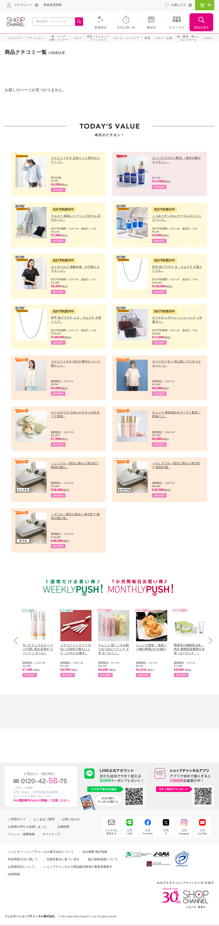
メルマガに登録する (111, 832)
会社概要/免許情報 (94, 851)
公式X (166, 832)
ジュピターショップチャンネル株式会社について (41, 851)
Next (209, 640)
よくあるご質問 (43, 819)
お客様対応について (21, 866)
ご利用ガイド (17, 819)
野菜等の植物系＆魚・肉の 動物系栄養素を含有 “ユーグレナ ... (189, 649)
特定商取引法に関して (23, 859)
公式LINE (129, 832)
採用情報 (14, 874)
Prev (17, 640)
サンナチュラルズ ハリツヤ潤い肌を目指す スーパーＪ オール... (37, 649)
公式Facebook (148, 832)
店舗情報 (63, 826)
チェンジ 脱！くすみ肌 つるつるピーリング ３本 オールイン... (113, 649)
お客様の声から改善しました (27, 826)
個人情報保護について (103, 859)
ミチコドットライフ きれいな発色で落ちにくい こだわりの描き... (75, 649)
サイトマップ (51, 834)
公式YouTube (202, 832)
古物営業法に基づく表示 (62, 859)
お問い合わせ (71, 819)
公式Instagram (184, 832)
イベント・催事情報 (21, 834)
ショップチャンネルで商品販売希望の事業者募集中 (77, 866)
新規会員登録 (53, 4)
